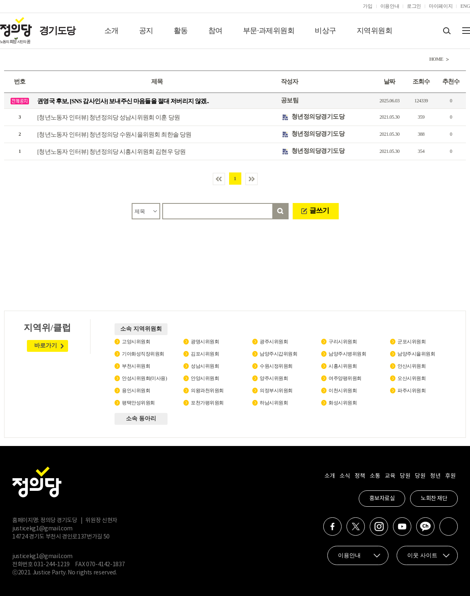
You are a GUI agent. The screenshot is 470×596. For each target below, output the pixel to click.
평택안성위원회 (138, 403)
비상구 (325, 30)
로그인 (414, 6)
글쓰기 (319, 210)
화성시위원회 (343, 403)
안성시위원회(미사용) (144, 378)
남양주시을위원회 (416, 354)
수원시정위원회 (276, 366)
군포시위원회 (411, 341)
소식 (345, 476)
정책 (360, 476)
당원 (405, 476)
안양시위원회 (205, 378)
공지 (146, 30)
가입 (367, 6)
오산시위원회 (411, 378)
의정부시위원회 (276, 390)
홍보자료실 (382, 498)
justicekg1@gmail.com (42, 528)
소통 (375, 476)
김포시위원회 (205, 354)
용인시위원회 (136, 390)
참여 (215, 30)
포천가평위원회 (207, 403)
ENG (465, 6)
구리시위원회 (343, 341)
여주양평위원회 (345, 378)
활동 (181, 30)
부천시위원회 (136, 366)
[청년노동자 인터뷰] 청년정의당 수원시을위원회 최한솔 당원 (114, 134)
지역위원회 (375, 30)
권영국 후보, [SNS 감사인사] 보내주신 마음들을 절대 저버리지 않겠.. (123, 101)
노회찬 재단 (434, 498)
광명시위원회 (205, 341)
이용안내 (389, 6)
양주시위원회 (274, 378)
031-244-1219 (52, 564)
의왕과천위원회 (207, 390)
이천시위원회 (343, 390)
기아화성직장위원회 (143, 354)
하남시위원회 (274, 403)
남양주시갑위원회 (278, 354)
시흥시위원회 (343, 366)
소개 (111, 30)
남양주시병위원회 (347, 354)
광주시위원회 (274, 341)
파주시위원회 (411, 390)
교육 (390, 476)
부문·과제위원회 (269, 30)
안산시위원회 (411, 366)
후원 (450, 476)
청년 (435, 476)
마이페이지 (440, 6)
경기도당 (57, 30)
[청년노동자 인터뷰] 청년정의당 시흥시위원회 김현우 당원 (111, 151)
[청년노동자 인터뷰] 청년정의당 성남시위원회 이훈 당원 (108, 117)
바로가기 (45, 345)
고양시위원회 (136, 341)
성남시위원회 (205, 366)
